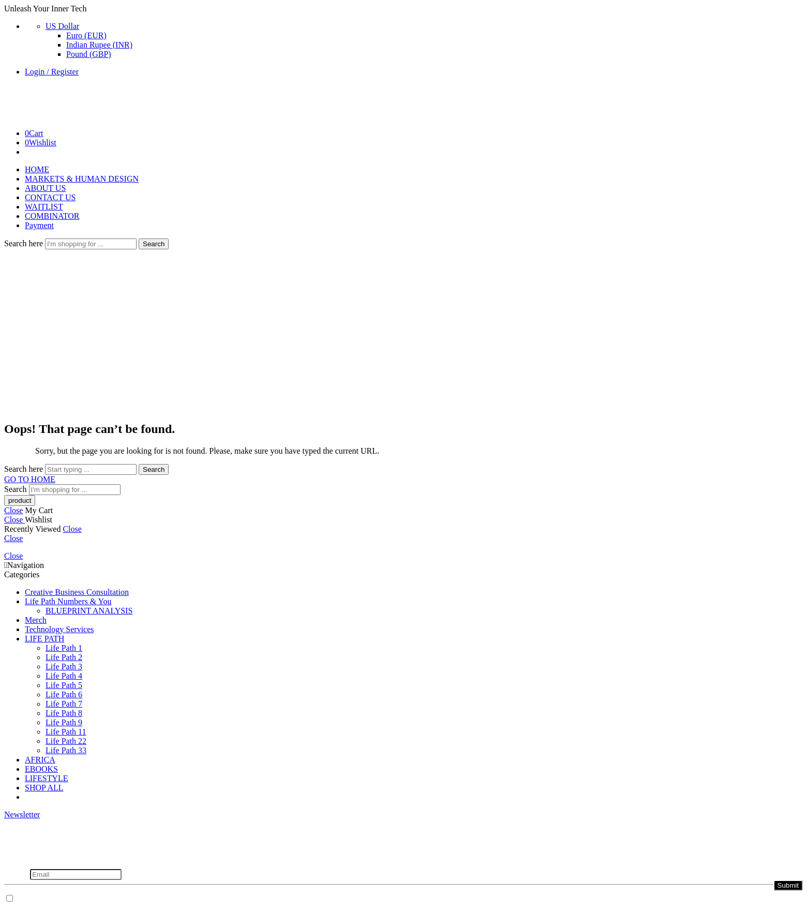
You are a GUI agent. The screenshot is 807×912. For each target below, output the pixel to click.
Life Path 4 (64, 675)
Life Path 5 (64, 685)
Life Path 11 (66, 731)
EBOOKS (41, 769)
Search (154, 244)
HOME (37, 169)
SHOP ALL (44, 787)
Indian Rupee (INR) (99, 44)
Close (13, 510)
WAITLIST (44, 206)
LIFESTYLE (46, 778)
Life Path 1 (64, 648)
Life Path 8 (64, 713)
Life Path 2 (64, 657)
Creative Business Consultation (77, 592)
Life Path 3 (64, 666)
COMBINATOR (52, 216)
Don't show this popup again (64, 898)
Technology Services (59, 629)
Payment (39, 225)
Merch (36, 620)
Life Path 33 (66, 750)
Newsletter (22, 814)
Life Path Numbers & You (68, 601)
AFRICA (40, 759)
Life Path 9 (64, 722)
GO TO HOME (29, 479)
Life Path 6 (64, 694)
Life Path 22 (66, 741)
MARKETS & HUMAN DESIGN (82, 178)
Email (17, 874)
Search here (24, 243)
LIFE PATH (44, 638)
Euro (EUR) (86, 35)
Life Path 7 (64, 703)
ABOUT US (45, 188)
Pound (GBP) (88, 54)
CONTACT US (50, 197)
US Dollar (62, 26)
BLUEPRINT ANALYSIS (89, 610)
